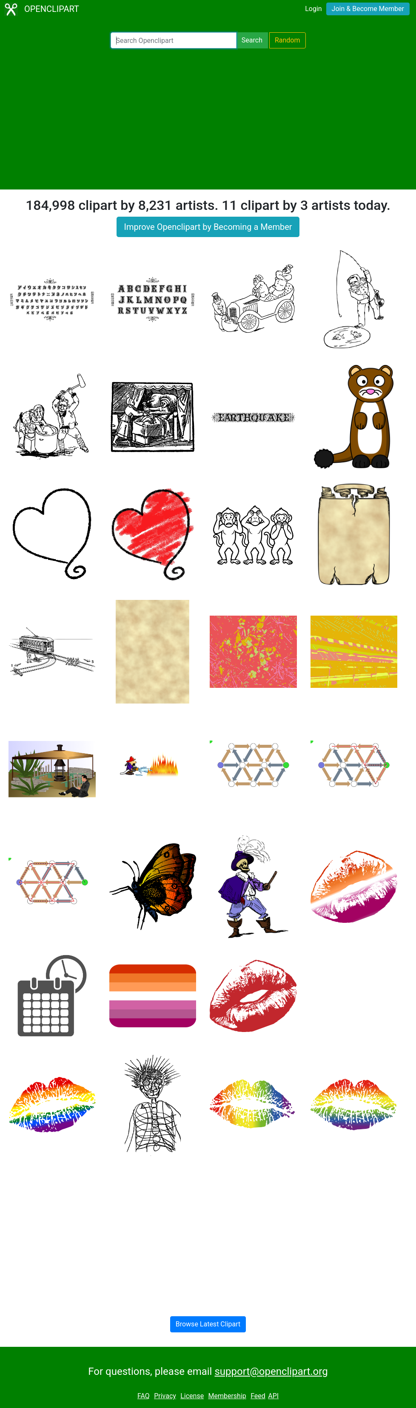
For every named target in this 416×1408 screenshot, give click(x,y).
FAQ (143, 1396)
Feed (258, 1396)
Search (252, 40)
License (192, 1396)
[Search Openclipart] (173, 40)
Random (287, 40)
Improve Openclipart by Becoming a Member (208, 227)
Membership (227, 1396)
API (273, 1396)
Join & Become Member (368, 9)
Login (313, 9)
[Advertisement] (208, 118)
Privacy (165, 1396)
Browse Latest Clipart (208, 1324)
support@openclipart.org (271, 1371)
